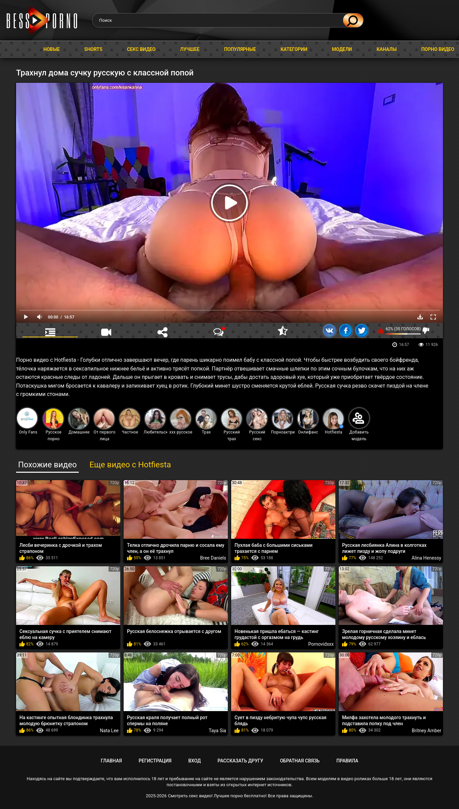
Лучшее (190, 49)
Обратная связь (300, 760)
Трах (206, 422)
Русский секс (257, 425)
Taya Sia (217, 730)
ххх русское (181, 422)
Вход (194, 760)
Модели (342, 49)
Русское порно (53, 425)
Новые (52, 49)
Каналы (387, 49)
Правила (347, 760)
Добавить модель (359, 424)
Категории (293, 49)
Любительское (156, 422)
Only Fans (27, 421)
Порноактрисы (283, 422)
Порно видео (437, 49)
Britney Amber (426, 730)
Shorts (93, 49)
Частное (130, 422)
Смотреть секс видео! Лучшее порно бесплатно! (217, 795)
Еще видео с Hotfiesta (130, 464)
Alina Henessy (426, 558)
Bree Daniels (213, 558)
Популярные (240, 49)
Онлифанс (308, 422)
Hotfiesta (333, 422)
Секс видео (141, 49)
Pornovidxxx (321, 644)
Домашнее (78, 422)
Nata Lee (109, 730)
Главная (11, 49)
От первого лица (104, 425)
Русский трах (231, 425)
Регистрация (155, 760)
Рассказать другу (240, 760)
